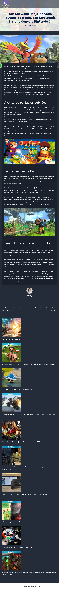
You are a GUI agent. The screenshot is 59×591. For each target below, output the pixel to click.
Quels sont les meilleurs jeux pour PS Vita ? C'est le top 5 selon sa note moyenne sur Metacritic (28, 364)
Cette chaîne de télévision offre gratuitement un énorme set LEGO (21, 442)
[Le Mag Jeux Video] (6, 4)
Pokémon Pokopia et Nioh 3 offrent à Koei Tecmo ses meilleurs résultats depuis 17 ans (26, 522)
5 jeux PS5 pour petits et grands (11, 339)
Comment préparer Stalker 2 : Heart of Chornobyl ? (44, 307)
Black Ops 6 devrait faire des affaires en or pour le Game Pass (15, 307)
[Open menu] (55, 4)
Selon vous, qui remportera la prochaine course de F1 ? (17, 547)
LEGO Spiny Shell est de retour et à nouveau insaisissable (18, 389)
